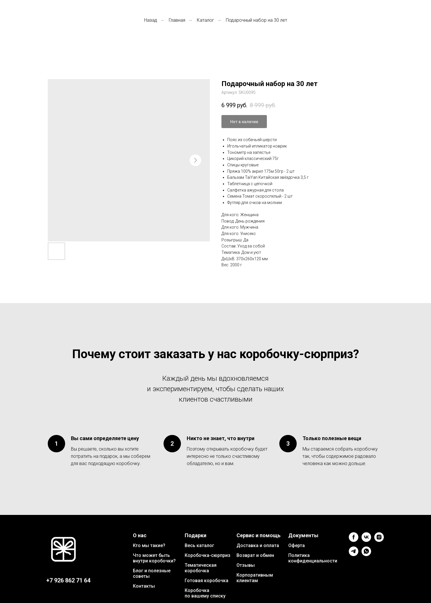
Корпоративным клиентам (254, 577)
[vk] (366, 540)
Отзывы (245, 565)
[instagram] (379, 540)
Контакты (144, 586)
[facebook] (353, 540)
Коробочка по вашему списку (205, 593)
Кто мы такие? (149, 545)
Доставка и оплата (257, 545)
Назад (150, 20)
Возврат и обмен (255, 555)
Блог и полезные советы (151, 573)
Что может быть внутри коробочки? (154, 558)
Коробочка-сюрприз (207, 555)
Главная (177, 20)
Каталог (205, 20)
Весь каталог (199, 545)
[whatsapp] (366, 554)
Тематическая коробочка (201, 567)
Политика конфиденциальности (312, 558)
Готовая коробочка (206, 580)
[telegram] (353, 554)
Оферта (296, 545)
